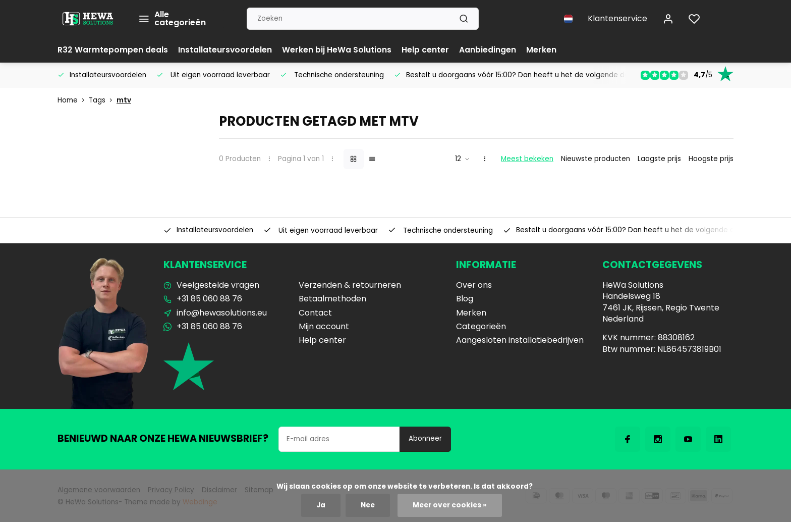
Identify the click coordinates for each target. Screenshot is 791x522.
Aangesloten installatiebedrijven (520, 340)
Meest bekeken (527, 159)
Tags (103, 100)
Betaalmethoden (332, 298)
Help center (425, 50)
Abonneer (425, 438)
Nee (368, 505)
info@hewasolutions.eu (222, 313)
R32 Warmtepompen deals (113, 50)
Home (73, 100)
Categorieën (481, 326)
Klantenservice (617, 18)
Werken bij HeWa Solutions (337, 50)
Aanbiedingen (488, 50)
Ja (320, 505)
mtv (124, 100)
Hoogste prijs (711, 159)
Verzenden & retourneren (350, 285)
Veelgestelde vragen (218, 285)
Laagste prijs (659, 159)
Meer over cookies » (450, 505)
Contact (315, 313)
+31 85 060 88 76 (209, 298)
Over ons (474, 285)
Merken (542, 50)
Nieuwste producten (595, 159)
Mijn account (324, 326)
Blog (464, 298)
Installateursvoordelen (225, 50)
